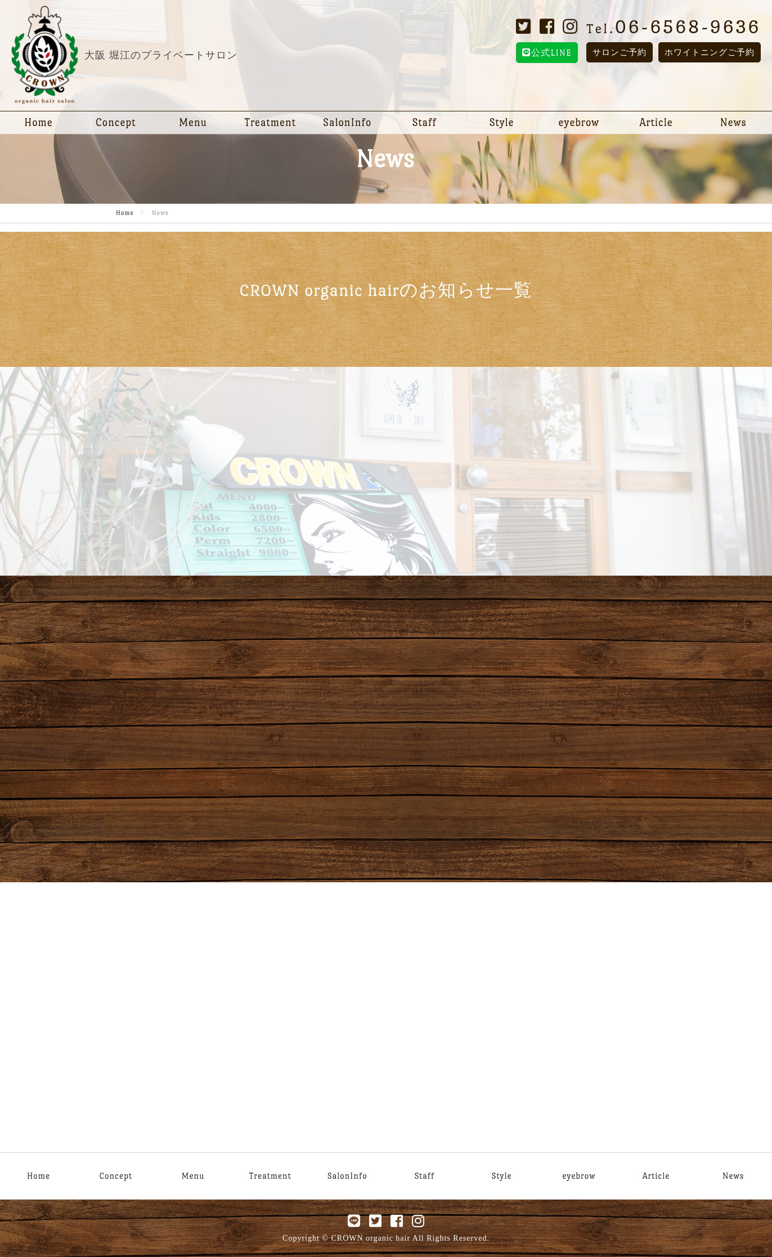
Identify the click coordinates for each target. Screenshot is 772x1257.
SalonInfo (347, 122)
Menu (193, 122)
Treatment (270, 122)
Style (502, 122)
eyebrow (579, 122)
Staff (424, 122)
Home (38, 122)
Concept (116, 122)
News (733, 122)
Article (655, 122)
